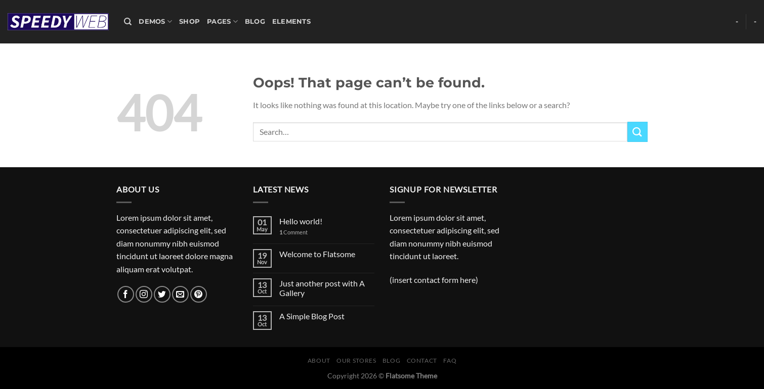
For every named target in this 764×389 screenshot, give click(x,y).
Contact (422, 360)
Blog (255, 21)
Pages (222, 21)
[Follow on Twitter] (162, 294)
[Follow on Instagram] (144, 294)
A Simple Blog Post (312, 316)
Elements (291, 21)
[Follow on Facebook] (125, 294)
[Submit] (637, 131)
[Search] (128, 21)
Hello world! (300, 221)
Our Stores (356, 360)
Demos (155, 21)
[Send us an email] (180, 294)
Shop (189, 21)
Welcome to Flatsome (317, 254)
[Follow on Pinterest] (198, 294)
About (319, 360)
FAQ (449, 360)
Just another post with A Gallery (322, 288)
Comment (293, 232)
